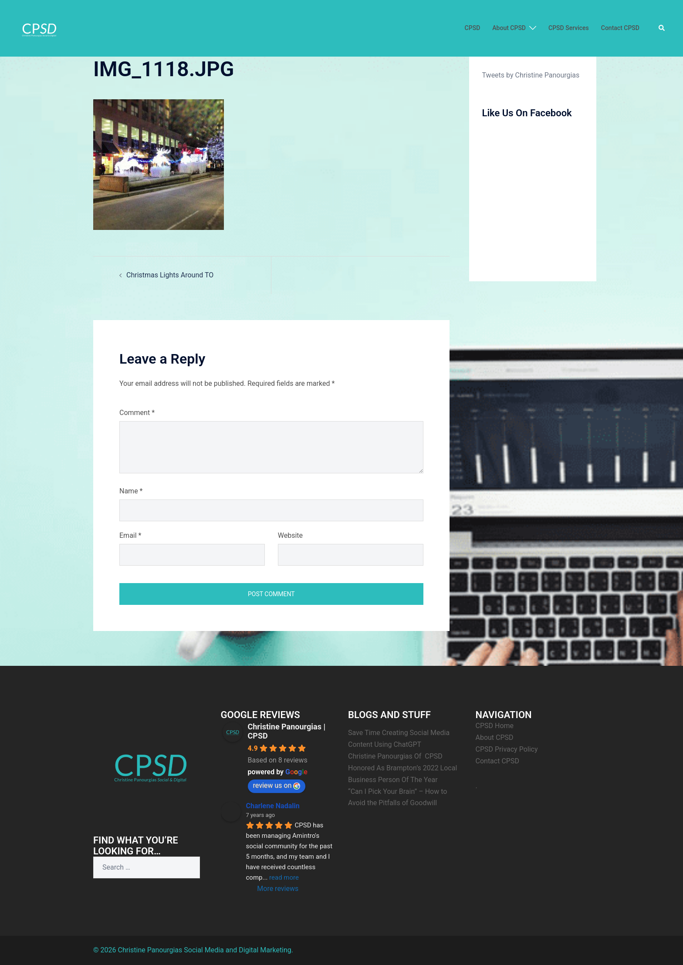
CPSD (472, 27)
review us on (277, 785)
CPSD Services (568, 27)
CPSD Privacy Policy (507, 749)
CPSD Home (495, 726)
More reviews (277, 888)
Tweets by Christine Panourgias (531, 75)
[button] (662, 28)
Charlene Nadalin (273, 806)
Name (131, 491)
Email (130, 535)
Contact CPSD (620, 27)
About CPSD (509, 27)
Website (290, 535)
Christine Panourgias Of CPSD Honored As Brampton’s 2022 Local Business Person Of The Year (403, 768)
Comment (137, 412)
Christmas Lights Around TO (169, 275)
